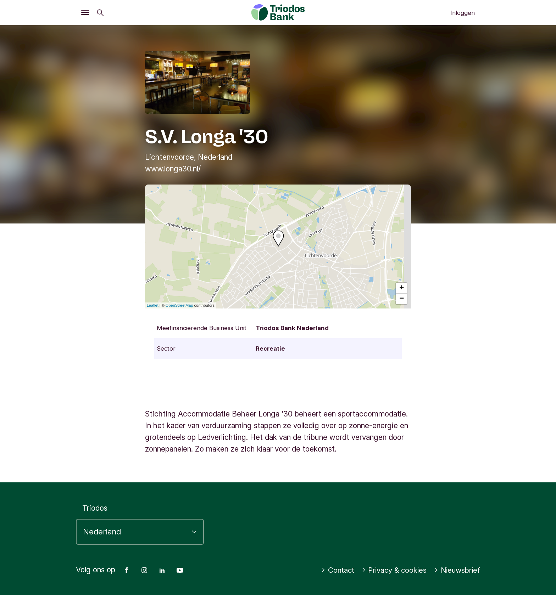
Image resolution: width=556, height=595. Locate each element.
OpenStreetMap (179, 305)
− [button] (401, 299)
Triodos (94, 508)
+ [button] (401, 288)
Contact (334, 570)
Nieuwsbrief (456, 570)
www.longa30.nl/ (173, 168)
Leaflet (153, 305)
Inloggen (462, 12)
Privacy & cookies (391, 570)
